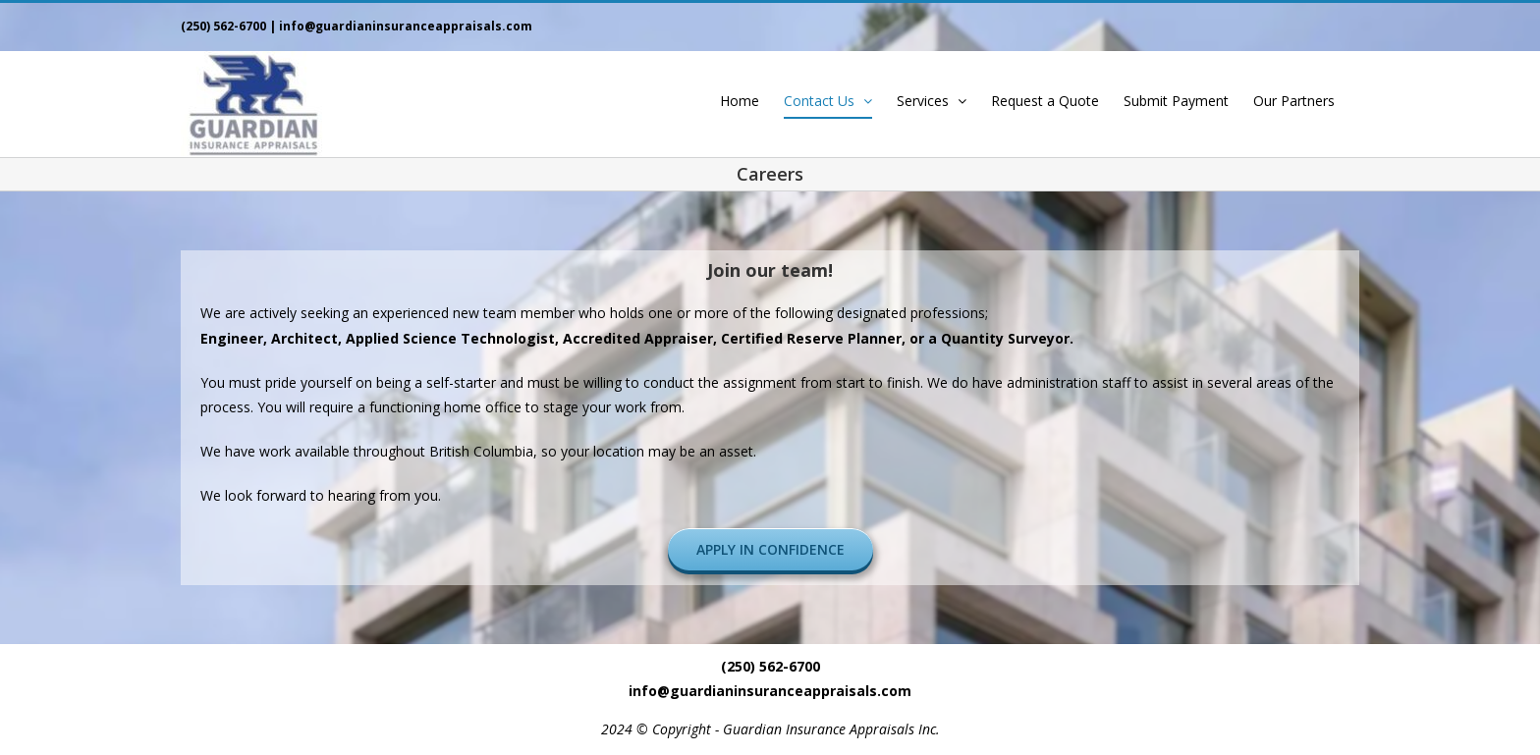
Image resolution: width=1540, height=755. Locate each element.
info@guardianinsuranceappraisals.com (405, 26)
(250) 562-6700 (223, 26)
